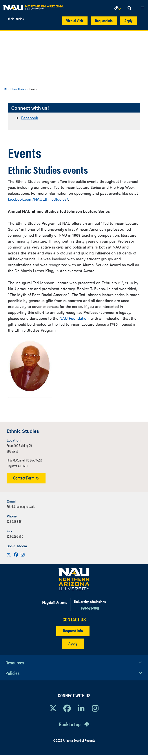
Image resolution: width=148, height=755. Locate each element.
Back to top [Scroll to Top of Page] (69, 724)
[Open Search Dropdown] (129, 8)
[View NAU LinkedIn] (81, 708)
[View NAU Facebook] (67, 708)
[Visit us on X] (9, 554)
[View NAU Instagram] (95, 708)
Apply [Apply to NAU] (72, 643)
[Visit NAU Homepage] (74, 579)
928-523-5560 (15, 536)
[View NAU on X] (53, 708)
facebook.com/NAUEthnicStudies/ (38, 199)
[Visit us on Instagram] (23, 554)
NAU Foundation (74, 318)
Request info (104, 20)
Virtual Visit (74, 20)
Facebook (29, 117)
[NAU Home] (33, 6)
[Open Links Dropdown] (118, 8)
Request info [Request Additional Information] (73, 630)
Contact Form (26, 477)
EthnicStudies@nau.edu (21, 506)
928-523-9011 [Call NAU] (90, 608)
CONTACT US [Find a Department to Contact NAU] (74, 619)
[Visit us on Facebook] (16, 554)
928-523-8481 (14, 521)
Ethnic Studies (15, 18)
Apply (128, 20)
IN (5, 89)
